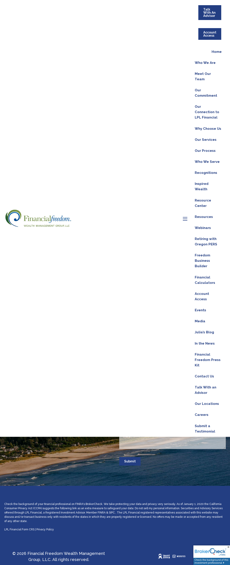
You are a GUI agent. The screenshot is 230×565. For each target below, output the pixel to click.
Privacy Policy (45, 529)
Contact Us (204, 376)
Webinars (203, 228)
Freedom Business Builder (202, 260)
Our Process (205, 151)
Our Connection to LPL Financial (207, 112)
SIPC (112, 512)
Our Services (206, 140)
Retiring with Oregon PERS (206, 241)
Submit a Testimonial (205, 428)
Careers (201, 415)
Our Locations (207, 404)
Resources (204, 217)
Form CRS (28, 529)
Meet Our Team (203, 76)
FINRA (102, 512)
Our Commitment (206, 93)
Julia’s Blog (204, 332)
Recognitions (206, 173)
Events (200, 310)
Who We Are (205, 63)
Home (217, 52)
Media (200, 321)
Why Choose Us (208, 129)
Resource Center (203, 203)
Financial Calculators (205, 280)
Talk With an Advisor (205, 390)
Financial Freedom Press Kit (208, 359)
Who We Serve (207, 162)
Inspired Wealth (201, 186)
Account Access (209, 34)
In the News (205, 343)
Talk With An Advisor (209, 13)
